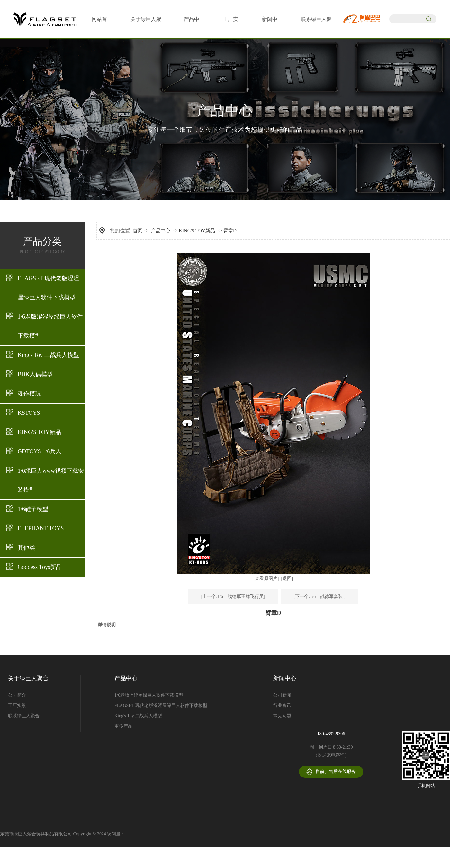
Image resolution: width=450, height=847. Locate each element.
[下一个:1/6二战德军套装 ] (320, 596)
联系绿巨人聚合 (24, 715)
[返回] (287, 578)
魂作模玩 (29, 393)
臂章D (230, 230)
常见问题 (282, 715)
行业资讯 (282, 705)
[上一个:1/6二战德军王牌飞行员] (233, 596)
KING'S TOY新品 (39, 432)
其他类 (26, 547)
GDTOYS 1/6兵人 (39, 451)
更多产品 (123, 726)
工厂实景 (17, 705)
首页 (137, 230)
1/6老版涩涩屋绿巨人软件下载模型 (50, 326)
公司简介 (17, 695)
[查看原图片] (266, 578)
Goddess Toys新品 (40, 567)
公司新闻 (282, 695)
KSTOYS (29, 413)
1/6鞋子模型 (33, 509)
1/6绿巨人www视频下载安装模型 (51, 480)
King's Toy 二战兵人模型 (48, 355)
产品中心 (160, 230)
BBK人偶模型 (35, 374)
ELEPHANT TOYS (41, 528)
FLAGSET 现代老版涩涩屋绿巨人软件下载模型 (48, 288)
